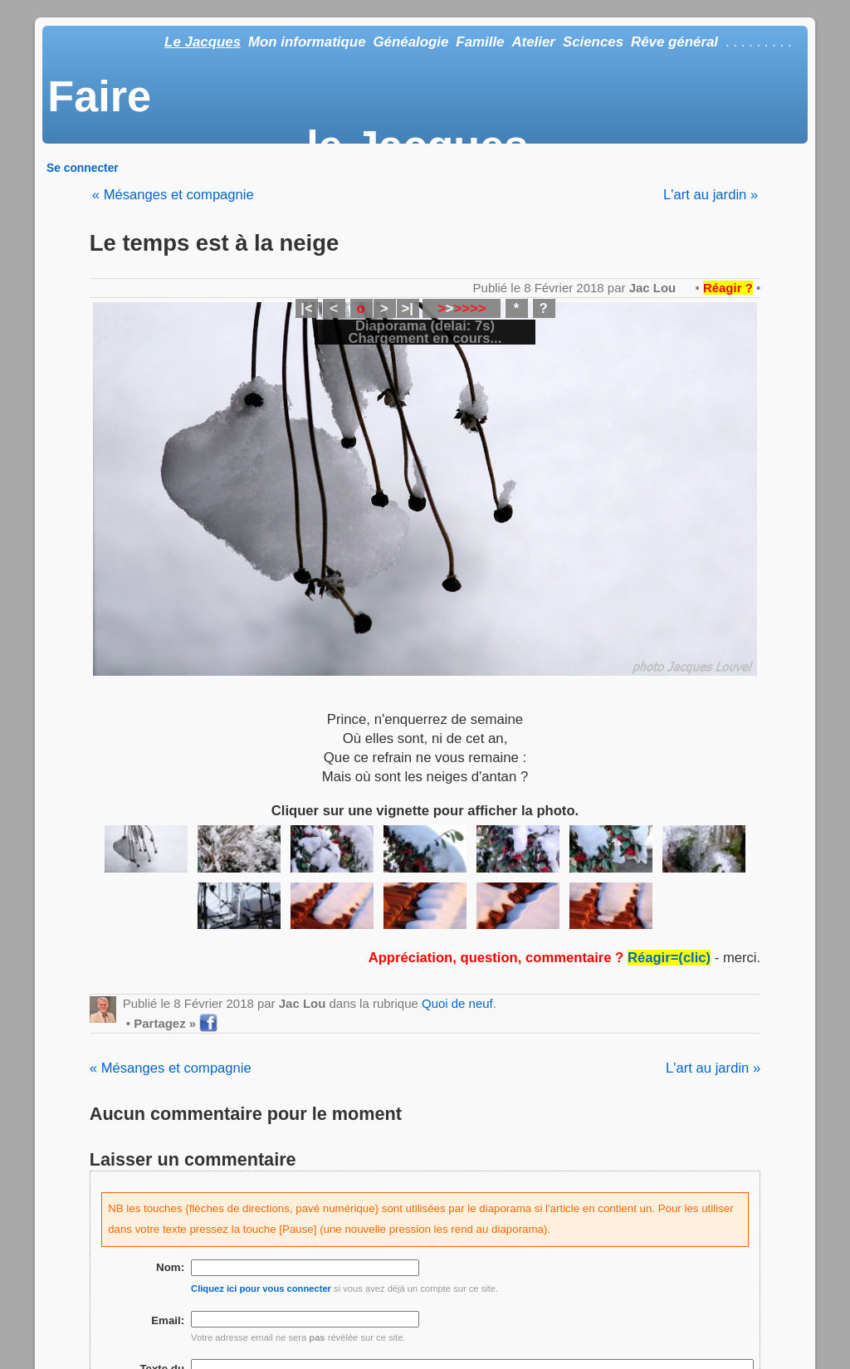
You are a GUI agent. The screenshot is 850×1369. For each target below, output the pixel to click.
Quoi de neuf (457, 1003)
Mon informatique (307, 42)
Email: (167, 1320)
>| (407, 308)
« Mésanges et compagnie (173, 195)
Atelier (533, 42)
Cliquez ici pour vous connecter (261, 1288)
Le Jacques (202, 42)
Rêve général (674, 42)
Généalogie (410, 42)
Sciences (593, 42)
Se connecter (82, 167)
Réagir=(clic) (669, 958)
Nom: (170, 1267)
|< (306, 308)
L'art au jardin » (710, 195)
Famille (480, 42)
